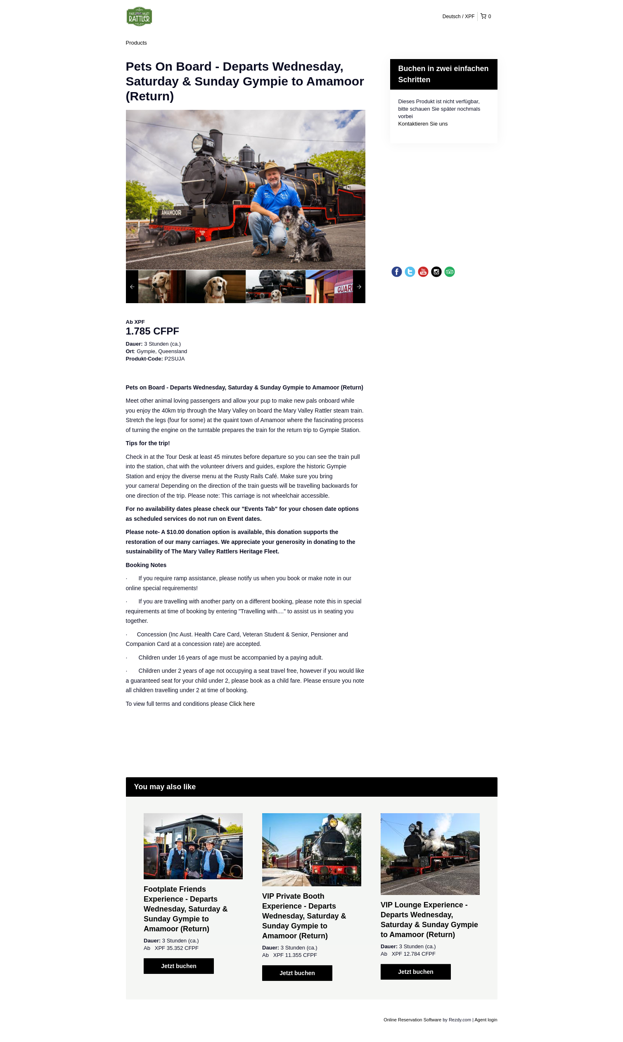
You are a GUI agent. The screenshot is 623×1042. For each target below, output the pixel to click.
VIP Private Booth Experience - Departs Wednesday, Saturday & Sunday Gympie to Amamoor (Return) (304, 916)
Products (136, 43)
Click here (242, 703)
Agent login (485, 1019)
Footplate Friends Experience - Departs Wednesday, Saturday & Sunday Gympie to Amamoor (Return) (185, 909)
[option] (156, 286)
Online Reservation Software (412, 1019)
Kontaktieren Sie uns (423, 124)
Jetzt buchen (179, 966)
